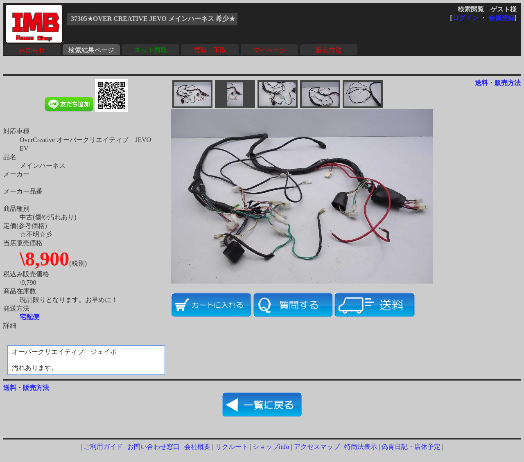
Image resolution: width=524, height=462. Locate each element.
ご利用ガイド (103, 446)
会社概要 (197, 446)
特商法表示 (360, 446)
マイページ (269, 50)
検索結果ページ (91, 50)
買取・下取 (210, 50)
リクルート (231, 446)
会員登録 (501, 17)
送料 (481, 82)
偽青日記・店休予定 (411, 446)
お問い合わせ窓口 (153, 446)
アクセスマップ (317, 446)
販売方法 (329, 50)
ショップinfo (271, 446)
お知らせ (32, 50)
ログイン (465, 17)
